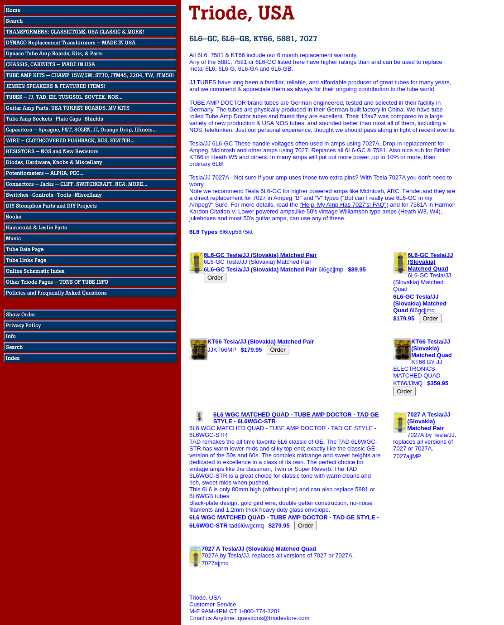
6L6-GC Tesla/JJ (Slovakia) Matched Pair (260, 255)
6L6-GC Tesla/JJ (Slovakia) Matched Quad (430, 262)
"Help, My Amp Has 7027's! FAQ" (343, 204)
